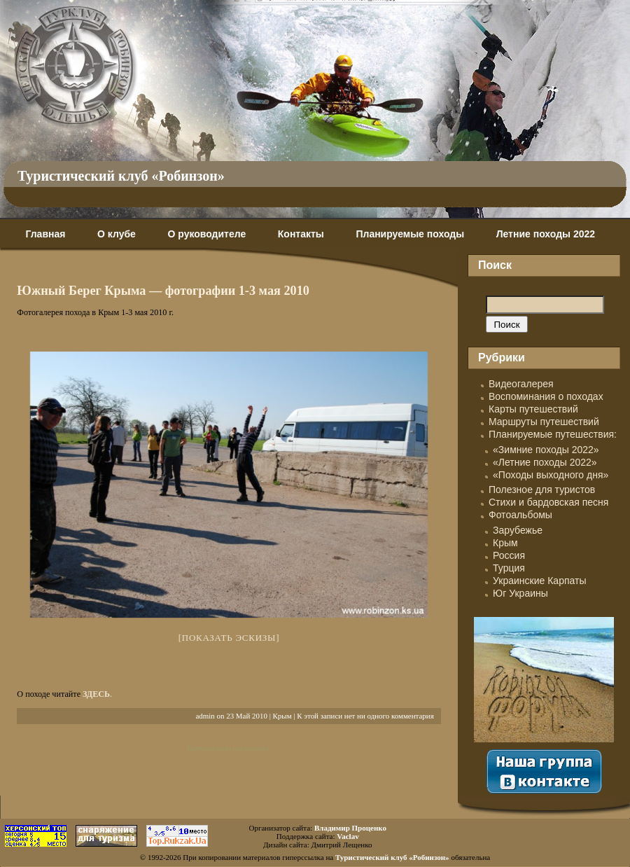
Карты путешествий (533, 409)
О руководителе (206, 234)
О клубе (116, 234)
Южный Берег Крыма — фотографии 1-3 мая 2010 (163, 291)
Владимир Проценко (350, 828)
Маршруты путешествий (544, 421)
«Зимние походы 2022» (546, 449)
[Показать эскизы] (229, 637)
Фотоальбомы (520, 514)
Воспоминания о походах (546, 396)
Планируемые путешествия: (553, 434)
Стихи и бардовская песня (548, 502)
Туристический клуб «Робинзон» (121, 175)
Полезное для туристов (542, 489)
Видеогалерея (521, 383)
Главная (45, 234)
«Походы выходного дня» (550, 474)
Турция (509, 568)
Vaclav (347, 836)
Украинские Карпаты (539, 580)
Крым (282, 716)
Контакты (301, 234)
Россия (509, 555)
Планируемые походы (410, 234)
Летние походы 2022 (545, 234)
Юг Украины (520, 593)
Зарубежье (517, 530)
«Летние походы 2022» (545, 462)
